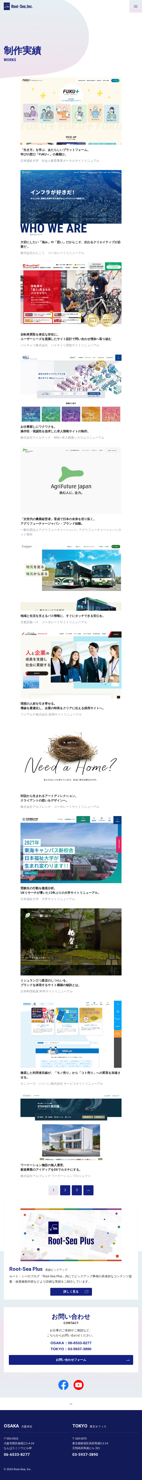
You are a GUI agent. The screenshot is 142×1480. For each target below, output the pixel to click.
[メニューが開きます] (135, 6)
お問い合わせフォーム (71, 1360)
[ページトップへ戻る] (71, 1404)
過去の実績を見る (88, 1190)
